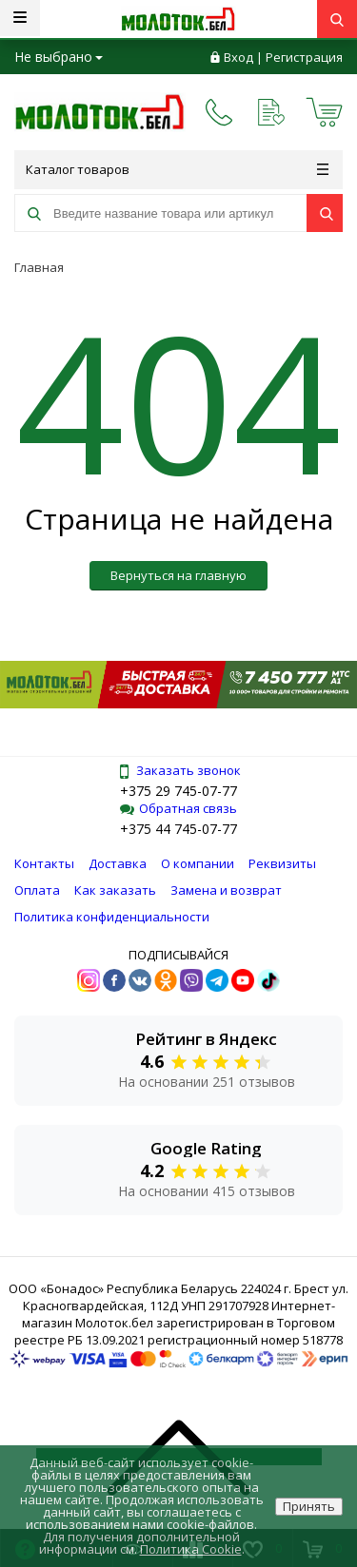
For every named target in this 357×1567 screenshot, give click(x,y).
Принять (309, 1506)
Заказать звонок (179, 770)
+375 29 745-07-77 (178, 791)
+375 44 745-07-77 (178, 829)
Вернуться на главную (178, 575)
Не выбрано (58, 57)
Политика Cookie (191, 1548)
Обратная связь (178, 808)
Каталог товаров (177, 169)
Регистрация (304, 57)
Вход (238, 57)
